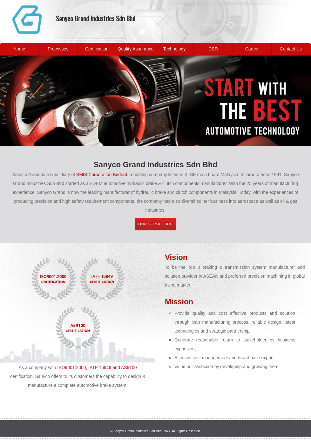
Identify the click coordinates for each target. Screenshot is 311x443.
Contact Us (291, 48)
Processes (58, 48)
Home (19, 48)
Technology (174, 48)
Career (252, 48)
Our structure (155, 224)
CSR (213, 48)
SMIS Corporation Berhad (101, 174)
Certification (97, 48)
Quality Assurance (135, 48)
